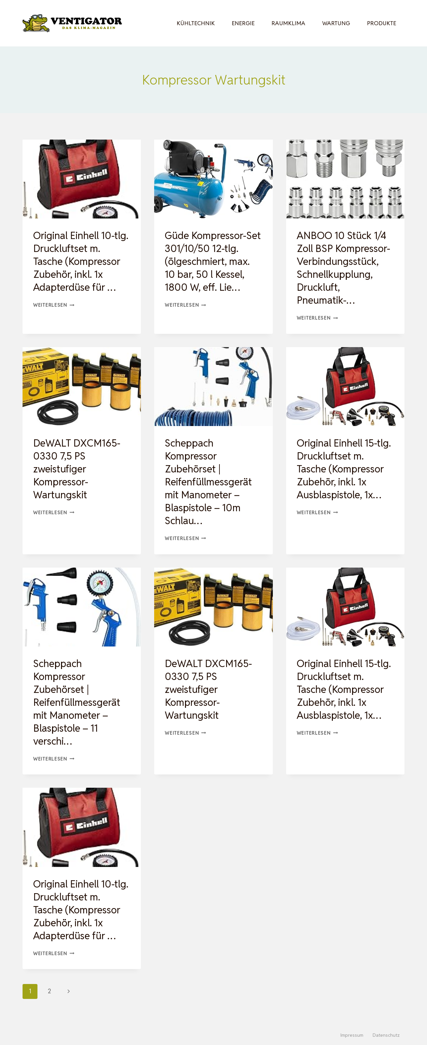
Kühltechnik (196, 23)
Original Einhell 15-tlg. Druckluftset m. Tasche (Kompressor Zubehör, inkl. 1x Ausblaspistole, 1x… (344, 469)
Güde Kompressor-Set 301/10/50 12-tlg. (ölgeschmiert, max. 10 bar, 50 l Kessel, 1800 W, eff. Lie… (213, 261)
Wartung (336, 23)
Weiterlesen (54, 305)
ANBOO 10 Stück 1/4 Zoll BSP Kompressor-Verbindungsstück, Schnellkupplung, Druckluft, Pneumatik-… (343, 268)
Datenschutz (386, 1035)
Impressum (351, 1035)
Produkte (381, 23)
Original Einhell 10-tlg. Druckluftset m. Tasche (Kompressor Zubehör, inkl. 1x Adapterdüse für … (80, 261)
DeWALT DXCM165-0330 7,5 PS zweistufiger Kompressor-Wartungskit (76, 469)
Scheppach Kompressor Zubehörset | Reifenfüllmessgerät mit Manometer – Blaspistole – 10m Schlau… (208, 482)
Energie (243, 23)
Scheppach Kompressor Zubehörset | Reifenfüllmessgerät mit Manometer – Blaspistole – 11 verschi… (76, 702)
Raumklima (288, 23)
